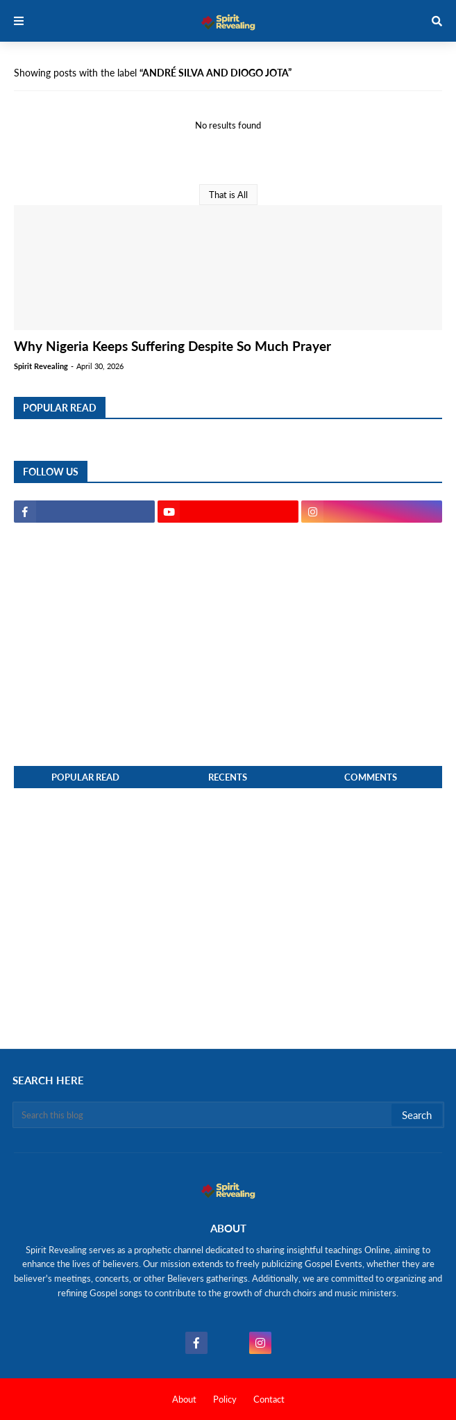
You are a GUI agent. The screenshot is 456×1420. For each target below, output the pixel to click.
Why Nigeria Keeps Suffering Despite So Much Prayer (172, 346)
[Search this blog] (203, 1115)
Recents (227, 777)
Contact (269, 1399)
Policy (225, 1399)
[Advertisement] (228, 644)
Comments (370, 777)
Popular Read (85, 777)
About (184, 1399)
